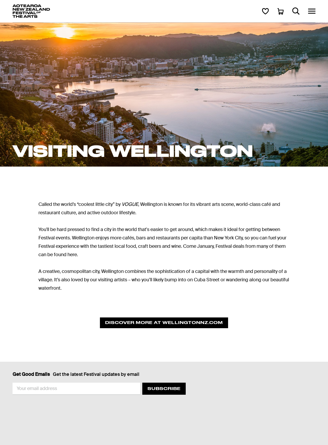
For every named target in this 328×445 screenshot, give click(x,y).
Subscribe (164, 388)
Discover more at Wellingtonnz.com (164, 322)
